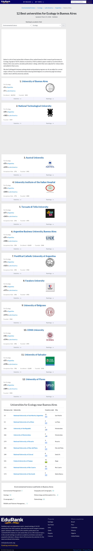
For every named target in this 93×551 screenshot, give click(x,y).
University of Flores (33, 379)
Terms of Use (77, 550)
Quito (49, 530)
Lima (49, 527)
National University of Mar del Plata (25, 448)
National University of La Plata (24, 422)
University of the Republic (22, 428)
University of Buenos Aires (34, 81)
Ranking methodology (9, 545)
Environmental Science (28, 8)
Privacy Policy (87, 550)
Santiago (50, 522)
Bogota (50, 533)
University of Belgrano (34, 305)
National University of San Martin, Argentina (28, 415)
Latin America (49, 8)
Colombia (74, 527)
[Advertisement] (16, 44)
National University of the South (24, 474)
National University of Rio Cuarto (25, 467)
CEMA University (34, 330)
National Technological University (33, 106)
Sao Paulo (51, 524)
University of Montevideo (22, 435)
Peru (72, 524)
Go (63, 25)
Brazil (73, 522)
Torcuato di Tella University (33, 207)
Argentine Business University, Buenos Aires (33, 231)
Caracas (50, 536)
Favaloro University (33, 280)
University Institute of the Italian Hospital (33, 182)
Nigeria (73, 533)
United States (75, 536)
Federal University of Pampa (23, 461)
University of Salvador (33, 354)
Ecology (40, 8)
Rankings (50, 99)
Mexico (73, 530)
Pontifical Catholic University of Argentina (34, 256)
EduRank (55, 17)
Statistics (17, 99)
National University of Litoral (23, 454)
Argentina (58, 8)
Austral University (34, 157)
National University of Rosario (24, 441)
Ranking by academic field (34, 22)
